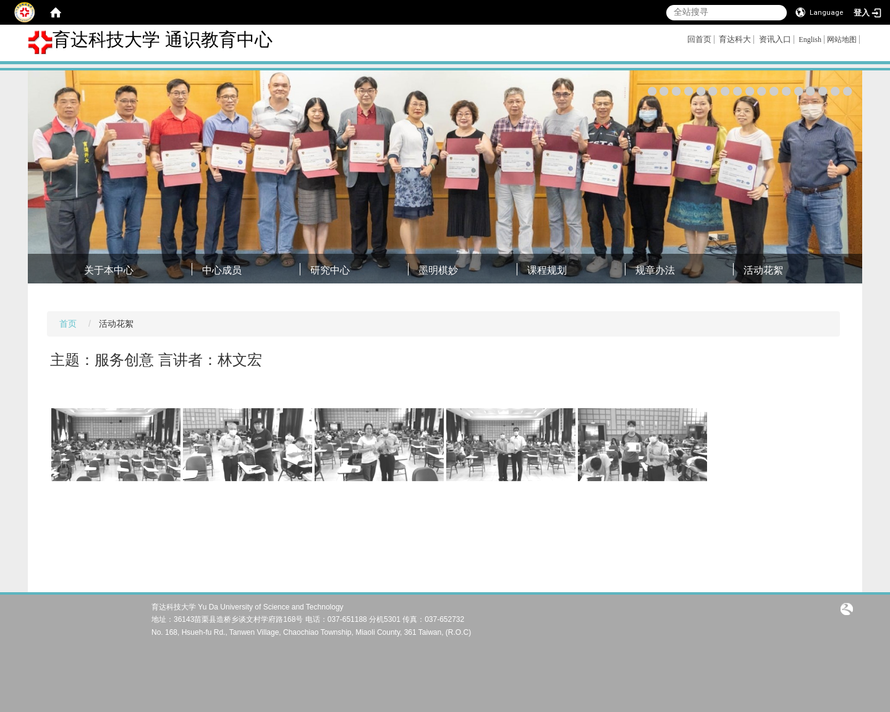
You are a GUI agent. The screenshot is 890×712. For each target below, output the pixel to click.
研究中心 (330, 270)
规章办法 (655, 270)
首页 (68, 324)
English (810, 39)
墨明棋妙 (438, 270)
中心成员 (222, 270)
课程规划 (547, 270)
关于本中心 (109, 270)
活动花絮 (763, 270)
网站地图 (842, 39)
